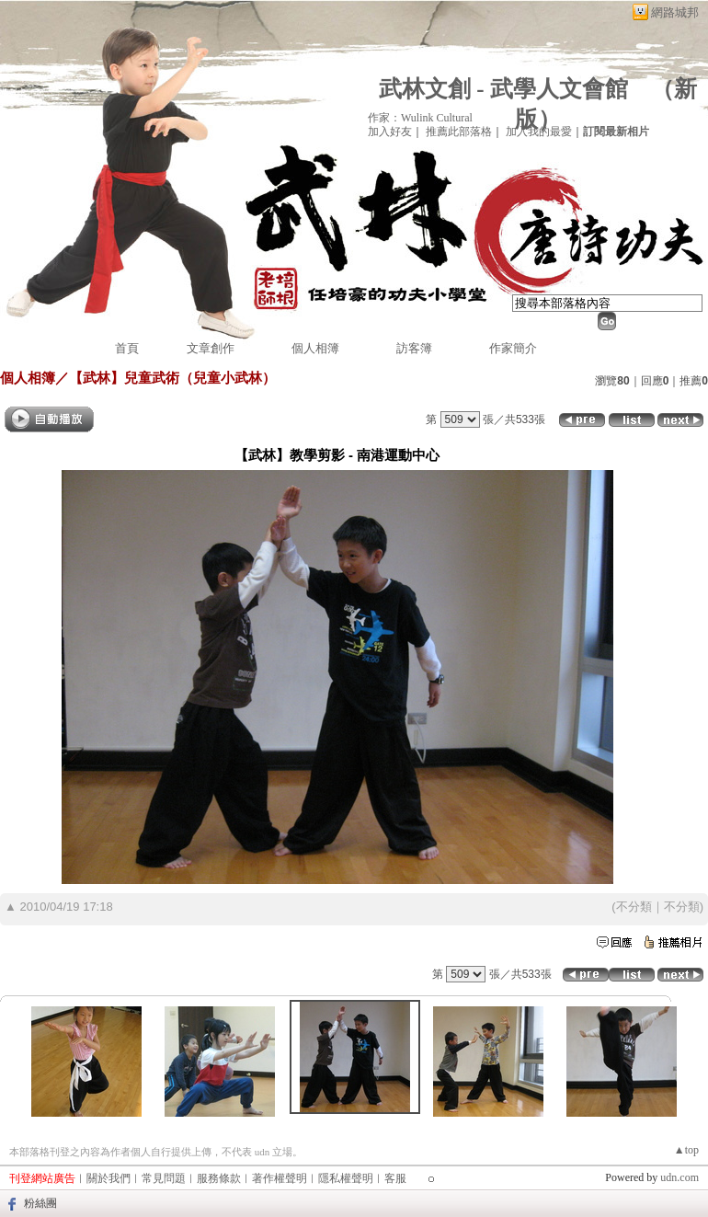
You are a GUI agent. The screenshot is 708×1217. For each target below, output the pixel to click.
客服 (395, 1178)
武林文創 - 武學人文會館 (503, 88)
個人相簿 (315, 348)
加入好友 (390, 131)
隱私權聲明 (345, 1178)
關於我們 (108, 1178)
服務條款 (219, 1178)
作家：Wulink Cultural (420, 117)
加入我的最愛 (539, 131)
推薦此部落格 (459, 131)
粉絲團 (40, 1203)
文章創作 (210, 348)
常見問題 (164, 1178)
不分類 (634, 906)
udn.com (679, 1177)
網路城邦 (675, 12)
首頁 (127, 348)
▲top (686, 1149)
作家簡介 (513, 348)
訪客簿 (414, 348)
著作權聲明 (279, 1178)
